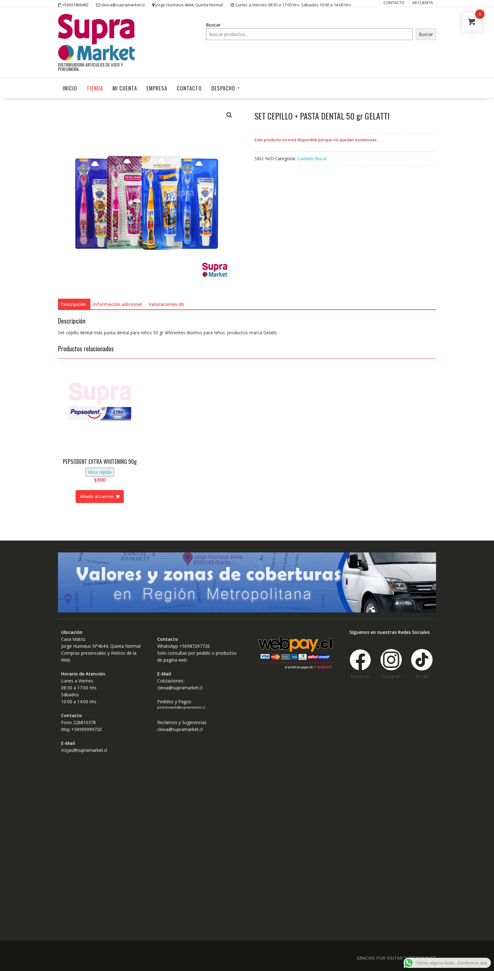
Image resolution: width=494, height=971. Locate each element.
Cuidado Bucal (311, 158)
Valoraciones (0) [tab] (166, 304)
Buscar (213, 25)
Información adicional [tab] (117, 304)
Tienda (95, 88)
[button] (229, 114)
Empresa (156, 88)
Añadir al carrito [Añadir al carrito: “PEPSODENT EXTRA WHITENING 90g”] (96, 496)
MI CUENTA (124, 88)
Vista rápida (100, 472)
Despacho (223, 88)
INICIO (70, 88)
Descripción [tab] (73, 304)
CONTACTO (189, 88)
